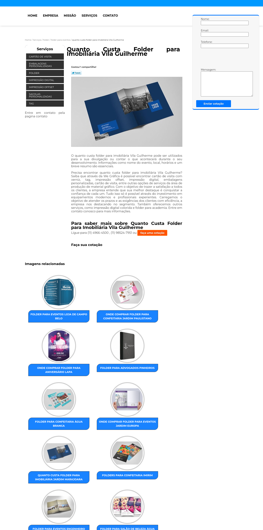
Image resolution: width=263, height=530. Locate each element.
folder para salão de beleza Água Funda (81, 441)
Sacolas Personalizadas (41, 95)
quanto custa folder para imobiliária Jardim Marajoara (119, 383)
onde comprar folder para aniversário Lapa (118, 317)
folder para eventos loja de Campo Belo (43, 315)
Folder (34, 73)
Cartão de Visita (40, 56)
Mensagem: (204, 82)
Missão (70, 15)
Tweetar (76, 73)
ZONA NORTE (65, 477)
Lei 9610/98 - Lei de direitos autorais (68, 498)
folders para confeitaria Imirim (156, 378)
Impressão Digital (42, 80)
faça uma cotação (152, 233)
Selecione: (32, 477)
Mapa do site (95, 512)
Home (32, 15)
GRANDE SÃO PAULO (149, 477)
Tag (32, 103)
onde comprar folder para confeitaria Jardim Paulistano (80, 319)
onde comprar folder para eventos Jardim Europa (81, 380)
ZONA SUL (100, 477)
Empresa (50, 15)
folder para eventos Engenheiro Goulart (43, 443)
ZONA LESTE (48, 477)
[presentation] (224, 59)
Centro (130, 477)
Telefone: (204, 44)
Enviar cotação (214, 103)
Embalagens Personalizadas (41, 64)
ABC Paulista (116, 477)
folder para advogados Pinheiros (156, 315)
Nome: (204, 21)
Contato (110, 15)
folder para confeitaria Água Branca (43, 378)
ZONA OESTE (83, 477)
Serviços (89, 15)
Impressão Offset (42, 87)
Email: (204, 33)
